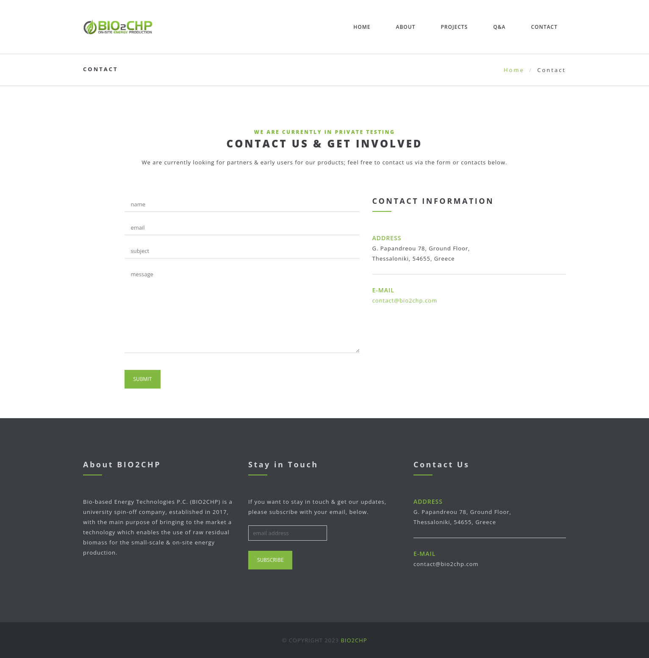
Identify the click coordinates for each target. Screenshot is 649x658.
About (405, 27)
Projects (454, 27)
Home (361, 27)
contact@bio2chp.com (405, 300)
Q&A (499, 27)
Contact (544, 27)
